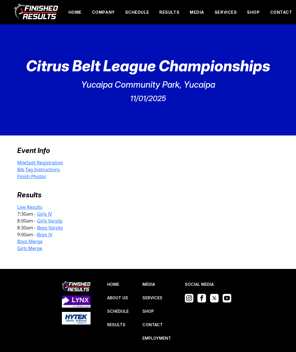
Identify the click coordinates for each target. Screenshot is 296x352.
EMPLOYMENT (156, 338)
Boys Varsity (50, 228)
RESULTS (169, 12)
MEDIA (197, 12)
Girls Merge (29, 248)
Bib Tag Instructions (38, 169)
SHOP (253, 12)
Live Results (29, 207)
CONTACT (281, 12)
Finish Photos (31, 176)
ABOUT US (117, 297)
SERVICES (226, 12)
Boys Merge (30, 241)
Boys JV (44, 234)
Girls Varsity (49, 221)
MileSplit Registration (40, 163)
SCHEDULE (137, 12)
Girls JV (44, 214)
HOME (75, 12)
